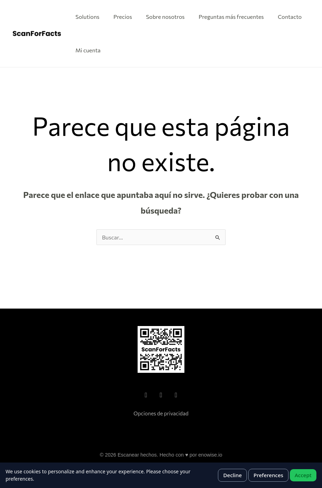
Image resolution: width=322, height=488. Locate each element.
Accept (303, 475)
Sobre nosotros (165, 16)
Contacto (290, 16)
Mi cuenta (88, 50)
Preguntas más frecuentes (231, 16)
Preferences (268, 475)
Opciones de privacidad (161, 413)
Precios (123, 16)
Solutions (87, 16)
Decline (232, 475)
